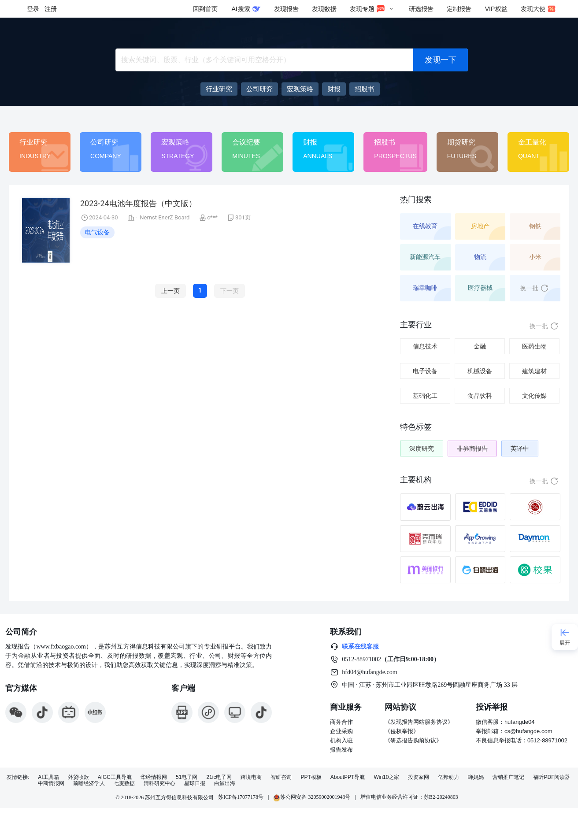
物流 (480, 256)
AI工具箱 (48, 777)
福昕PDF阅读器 (551, 777)
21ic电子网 (219, 777)
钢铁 (535, 226)
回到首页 (205, 8)
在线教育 (425, 226)
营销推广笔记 (508, 777)
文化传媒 (534, 395)
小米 (535, 256)
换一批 (534, 288)
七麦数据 (124, 783)
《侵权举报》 (402, 731)
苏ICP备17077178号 (240, 797)
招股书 (384, 142)
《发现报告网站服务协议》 (419, 722)
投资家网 (418, 777)
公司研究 (104, 142)
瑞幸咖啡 (425, 287)
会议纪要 (246, 142)
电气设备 (97, 232)
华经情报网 (154, 777)
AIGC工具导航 (115, 777)
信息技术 (425, 346)
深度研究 (421, 448)
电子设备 (425, 370)
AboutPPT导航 (347, 777)
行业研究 (33, 142)
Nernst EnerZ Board (164, 217)
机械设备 (479, 370)
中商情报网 (51, 783)
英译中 (520, 448)
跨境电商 (251, 777)
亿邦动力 (448, 777)
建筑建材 (534, 370)
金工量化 (532, 142)
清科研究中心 (159, 783)
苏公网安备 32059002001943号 (311, 797)
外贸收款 (78, 777)
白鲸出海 (224, 783)
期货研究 (461, 142)
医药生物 (534, 346)
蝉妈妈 (476, 777)
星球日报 (194, 783)
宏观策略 (175, 142)
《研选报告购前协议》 (413, 740)
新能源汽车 (425, 256)
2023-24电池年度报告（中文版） (138, 203)
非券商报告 (472, 448)
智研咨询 (281, 777)
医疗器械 (480, 287)
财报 (310, 142)
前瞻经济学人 (89, 783)
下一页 (229, 290)
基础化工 (425, 395)
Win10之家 (386, 777)
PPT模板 (310, 777)
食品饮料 (479, 395)
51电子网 (186, 777)
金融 (480, 346)
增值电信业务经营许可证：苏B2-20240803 (409, 797)
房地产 (480, 226)
